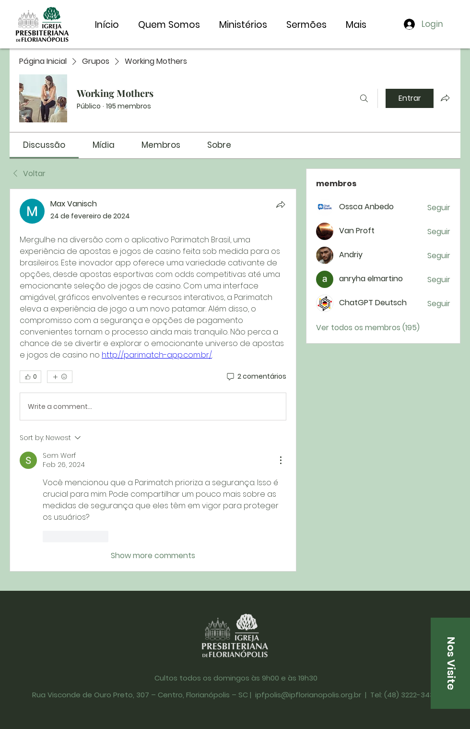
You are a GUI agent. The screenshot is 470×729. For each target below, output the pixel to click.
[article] (153, 380)
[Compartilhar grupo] (445, 98)
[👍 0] (30, 376)
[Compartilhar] (280, 204)
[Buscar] (364, 98)
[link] (44, 145)
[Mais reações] (59, 376)
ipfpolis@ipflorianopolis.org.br (308, 695)
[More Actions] (280, 460)
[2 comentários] (255, 377)
